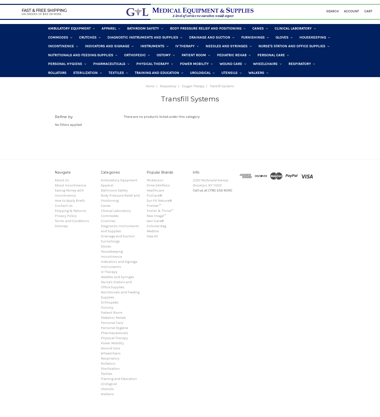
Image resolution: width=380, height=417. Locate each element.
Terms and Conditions (72, 221)
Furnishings (255, 37)
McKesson (155, 180)
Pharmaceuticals (111, 64)
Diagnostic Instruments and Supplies (144, 37)
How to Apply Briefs (70, 201)
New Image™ (156, 216)
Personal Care (273, 55)
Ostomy (166, 55)
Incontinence (63, 46)
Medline (153, 231)
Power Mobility (196, 64)
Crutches (90, 37)
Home (150, 86)
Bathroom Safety (145, 28)
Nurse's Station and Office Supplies (293, 46)
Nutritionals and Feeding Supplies (82, 55)
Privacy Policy (66, 216)
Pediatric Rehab (234, 55)
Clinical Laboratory (295, 28)
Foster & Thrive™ (160, 211)
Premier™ (154, 206)
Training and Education (159, 73)
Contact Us (64, 206)
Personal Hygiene (67, 64)
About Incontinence (70, 185)
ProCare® (154, 195)
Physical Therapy (154, 64)
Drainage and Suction (211, 37)
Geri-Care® (155, 221)
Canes (260, 28)
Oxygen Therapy (193, 86)
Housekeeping (314, 37)
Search (332, 11)
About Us (62, 180)
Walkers (258, 73)
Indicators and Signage (109, 46)
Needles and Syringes (229, 46)
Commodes (60, 37)
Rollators (57, 73)
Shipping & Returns (70, 211)
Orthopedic (137, 55)
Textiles (118, 73)
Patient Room (196, 55)
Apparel (111, 28)
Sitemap (61, 226)
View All (152, 236)
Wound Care (233, 64)
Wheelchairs (267, 64)
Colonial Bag (156, 226)
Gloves (284, 37)
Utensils (232, 73)
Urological (202, 73)
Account (351, 11)
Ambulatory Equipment (71, 28)
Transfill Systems (222, 86)
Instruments (154, 46)
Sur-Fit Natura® (159, 201)
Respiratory (301, 64)
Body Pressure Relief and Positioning (207, 28)
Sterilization (87, 73)
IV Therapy (187, 46)
